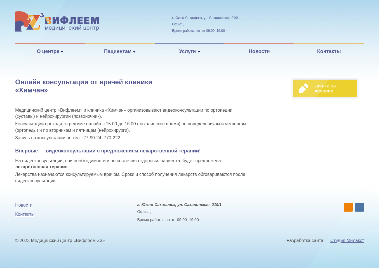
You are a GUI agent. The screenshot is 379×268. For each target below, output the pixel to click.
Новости (259, 51)
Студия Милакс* (347, 240)
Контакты (329, 51)
